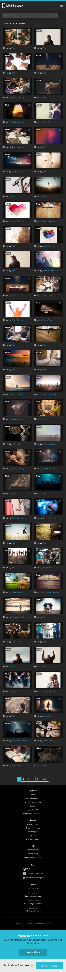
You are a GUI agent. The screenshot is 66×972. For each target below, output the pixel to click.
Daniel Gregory (49, 518)
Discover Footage (33, 828)
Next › (44, 779)
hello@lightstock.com (33, 911)
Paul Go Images (49, 394)
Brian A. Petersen (50, 270)
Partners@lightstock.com (33, 903)
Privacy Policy (33, 853)
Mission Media (18, 394)
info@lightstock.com (33, 896)
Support (33, 806)
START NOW (49, 965)
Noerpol (46, 716)
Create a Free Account (33, 798)
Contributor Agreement (33, 857)
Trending (33, 835)
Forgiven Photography (21, 617)
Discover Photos (33, 824)
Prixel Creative (49, 122)
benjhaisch (16, 443)
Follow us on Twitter (35, 869)
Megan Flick (48, 567)
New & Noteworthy (33, 839)
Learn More (33, 952)
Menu (61, 5)
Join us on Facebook (35, 873)
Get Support (33, 888)
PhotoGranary (49, 320)
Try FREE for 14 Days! (33, 802)
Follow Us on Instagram (35, 877)
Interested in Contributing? (33, 813)
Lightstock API (33, 810)
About (33, 794)
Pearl (14, 48)
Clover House (18, 641)
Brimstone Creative (20, 740)
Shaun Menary (18, 97)
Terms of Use (33, 849)
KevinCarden (17, 122)
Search (55, 15)
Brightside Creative (51, 592)
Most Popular (33, 831)
